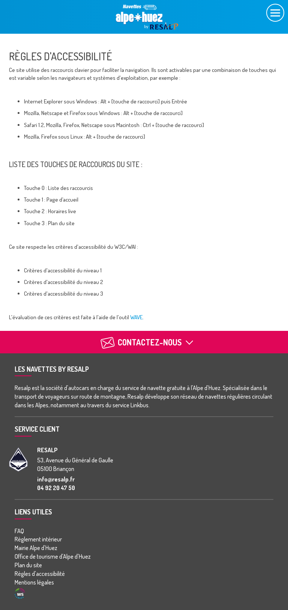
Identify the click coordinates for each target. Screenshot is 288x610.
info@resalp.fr (56, 479)
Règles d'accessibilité (40, 573)
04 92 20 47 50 (56, 488)
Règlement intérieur (38, 539)
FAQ (19, 531)
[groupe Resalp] (18, 459)
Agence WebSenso (20, 593)
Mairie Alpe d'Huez (36, 548)
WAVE (136, 317)
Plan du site (28, 565)
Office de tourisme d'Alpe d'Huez (53, 556)
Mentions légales (34, 582)
